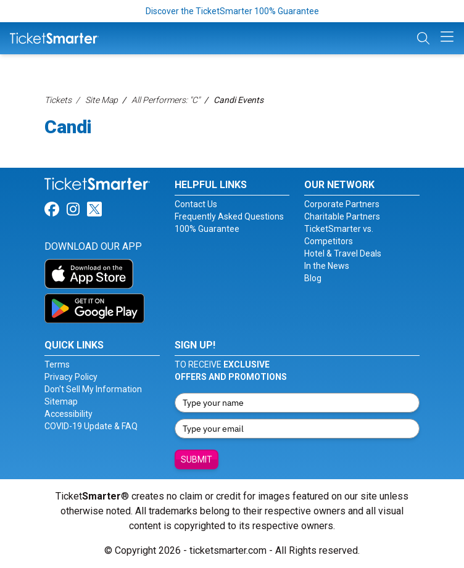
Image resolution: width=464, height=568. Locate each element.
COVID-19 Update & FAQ (91, 426)
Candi (68, 127)
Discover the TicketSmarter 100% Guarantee (232, 11)
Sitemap (61, 401)
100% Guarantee (207, 229)
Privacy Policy (70, 377)
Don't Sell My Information (93, 389)
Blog (312, 278)
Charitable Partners (342, 216)
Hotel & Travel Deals (342, 253)
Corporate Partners (341, 204)
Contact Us (196, 204)
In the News (326, 266)
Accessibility (68, 414)
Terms (57, 364)
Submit (196, 459)
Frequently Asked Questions (229, 216)
